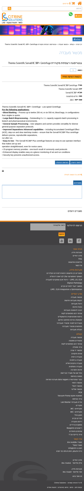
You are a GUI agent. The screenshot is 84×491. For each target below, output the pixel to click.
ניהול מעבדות (76, 304)
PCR (80, 392)
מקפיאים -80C (76, 412)
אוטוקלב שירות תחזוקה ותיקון (70, 320)
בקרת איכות (77, 307)
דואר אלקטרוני (59, 225)
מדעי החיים (77, 256)
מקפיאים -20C (76, 409)
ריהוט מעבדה (76, 421)
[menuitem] (42, 273)
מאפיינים (77, 183)
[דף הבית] (80, 3)
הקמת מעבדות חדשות (73, 300)
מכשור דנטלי (77, 386)
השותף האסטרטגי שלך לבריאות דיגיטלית (66, 276)
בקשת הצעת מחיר (71, 76)
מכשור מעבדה (63, 44)
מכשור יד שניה (76, 350)
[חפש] (9, 8)
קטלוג (77, 39)
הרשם (61, 234)
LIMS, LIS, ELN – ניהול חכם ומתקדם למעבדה (64, 280)
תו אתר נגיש (77, 476)
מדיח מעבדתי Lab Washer (71, 402)
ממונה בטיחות (76, 376)
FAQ (80, 259)
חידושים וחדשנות (75, 262)
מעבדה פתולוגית (75, 366)
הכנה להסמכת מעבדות (73, 310)
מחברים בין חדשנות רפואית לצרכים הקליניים (64, 273)
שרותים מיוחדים (75, 431)
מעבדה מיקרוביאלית (74, 363)
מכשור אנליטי (76, 389)
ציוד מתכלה (77, 347)
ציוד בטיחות (77, 399)
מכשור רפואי (77, 383)
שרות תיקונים (76, 353)
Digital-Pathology (74, 283)
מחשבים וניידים (76, 425)
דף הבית (79, 44)
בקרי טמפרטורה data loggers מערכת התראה (64, 379)
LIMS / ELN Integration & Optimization (66, 289)
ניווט (78, 16)
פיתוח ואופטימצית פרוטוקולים (70, 317)
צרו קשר (78, 265)
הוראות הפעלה (62, 162)
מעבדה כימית (76, 357)
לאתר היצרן (76, 162)
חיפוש (78, 8)
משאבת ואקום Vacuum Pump (70, 396)
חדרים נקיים (77, 418)
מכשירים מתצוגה (75, 341)
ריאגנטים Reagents (74, 428)
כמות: (79, 70)
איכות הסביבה (76, 370)
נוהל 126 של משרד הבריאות (71, 373)
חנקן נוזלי (78, 415)
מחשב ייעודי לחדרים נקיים (71, 286)
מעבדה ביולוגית (76, 360)
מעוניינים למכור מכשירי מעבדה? (69, 323)
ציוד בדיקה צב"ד (75, 434)
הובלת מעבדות (76, 329)
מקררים (79, 405)
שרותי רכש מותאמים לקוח (71, 313)
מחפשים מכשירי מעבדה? (72, 326)
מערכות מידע (77, 252)
